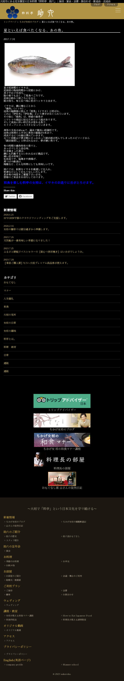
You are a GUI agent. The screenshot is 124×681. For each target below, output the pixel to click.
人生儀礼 (9, 298)
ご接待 (9, 591)
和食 (6, 306)
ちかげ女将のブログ (28, 22)
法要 (65, 591)
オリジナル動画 (13, 630)
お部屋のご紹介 (13, 576)
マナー (7, 290)
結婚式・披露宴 (13, 580)
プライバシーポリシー (16, 654)
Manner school (71, 665)
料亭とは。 (10, 339)
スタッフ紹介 (12, 540)
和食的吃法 (11, 620)
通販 (6, 363)
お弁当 (66, 561)
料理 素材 (10, 347)
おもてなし (10, 282)
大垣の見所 (10, 315)
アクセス (111, 5)
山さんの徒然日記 (14, 526)
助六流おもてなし (71, 536)
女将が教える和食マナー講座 (19, 616)
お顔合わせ (68, 595)
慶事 (8, 595)
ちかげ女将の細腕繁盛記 (74, 522)
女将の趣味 (10, 331)
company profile (14, 665)
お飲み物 (10, 565)
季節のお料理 (12, 561)
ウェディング (12, 605)
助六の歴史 (11, 536)
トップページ (10, 22)
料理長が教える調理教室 (74, 620)
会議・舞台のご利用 (72, 576)
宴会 (8, 551)
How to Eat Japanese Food (77, 616)
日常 (6, 355)
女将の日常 (10, 323)
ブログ (96, 5)
